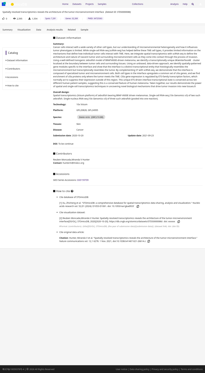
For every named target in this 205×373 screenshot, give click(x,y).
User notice (121, 369)
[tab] (7, 29)
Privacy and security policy (165, 369)
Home (65, 3)
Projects (90, 3)
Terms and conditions (192, 369)
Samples (102, 3)
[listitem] (26, 60)
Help (185, 3)
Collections (137, 3)
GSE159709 (83, 179)
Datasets (77, 3)
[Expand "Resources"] (119, 4)
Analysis (174, 3)
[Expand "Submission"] (156, 4)
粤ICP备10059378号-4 (13, 369)
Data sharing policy (139, 369)
